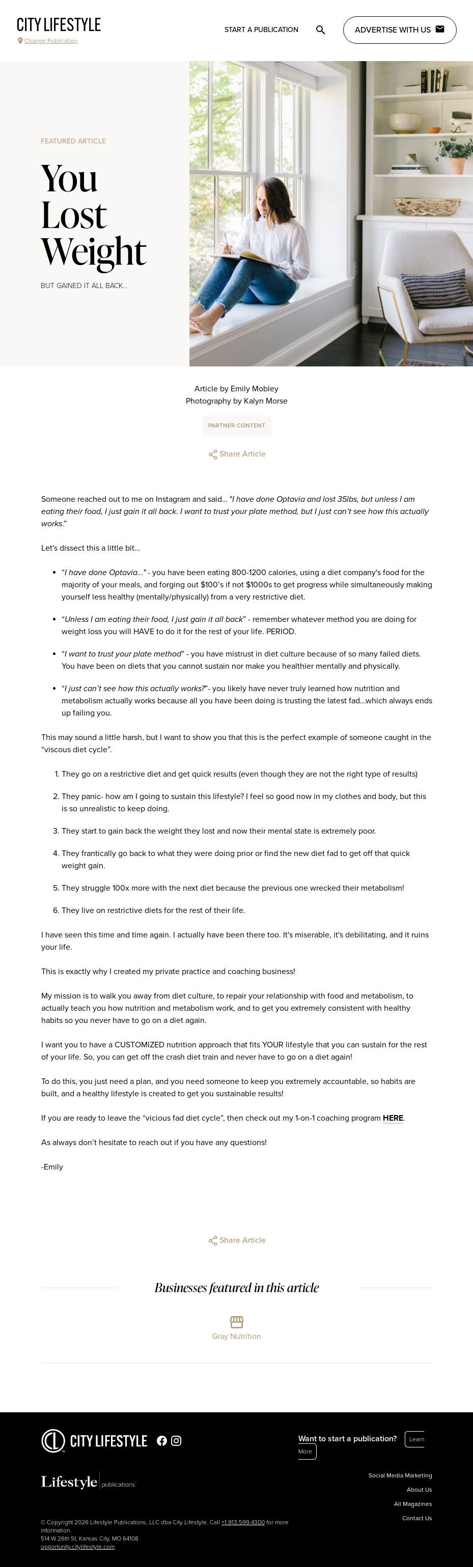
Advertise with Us (400, 29)
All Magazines (413, 1503)
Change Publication (47, 41)
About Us (419, 1489)
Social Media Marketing (400, 1475)
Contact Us (417, 1518)
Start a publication (261, 29)
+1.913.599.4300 (243, 1522)
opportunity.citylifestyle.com (78, 1546)
